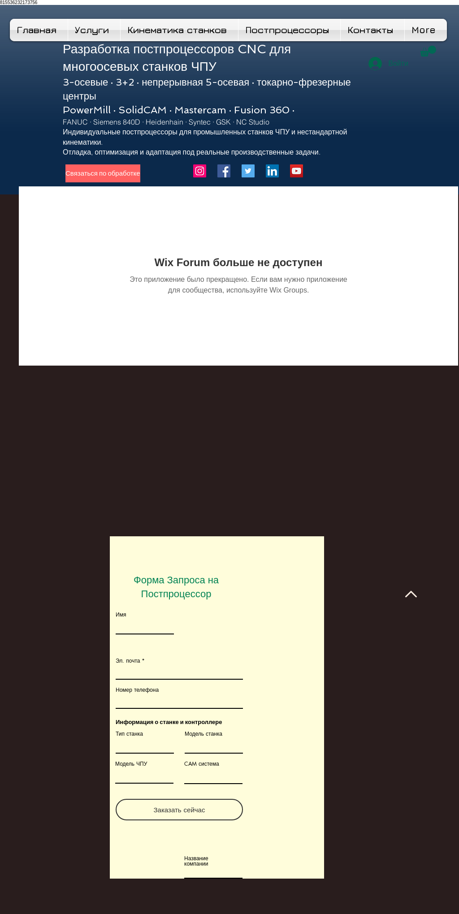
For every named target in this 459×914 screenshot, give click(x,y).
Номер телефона (137, 690)
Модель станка (203, 734)
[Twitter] (248, 170)
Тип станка (129, 734)
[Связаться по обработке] (102, 173)
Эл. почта (128, 661)
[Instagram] (199, 170)
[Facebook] (223, 170)
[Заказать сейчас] (179, 809)
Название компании (196, 861)
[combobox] (179, 701)
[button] (428, 51)
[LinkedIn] (272, 170)
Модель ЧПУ (131, 764)
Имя (121, 614)
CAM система (201, 764)
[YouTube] (296, 170)
